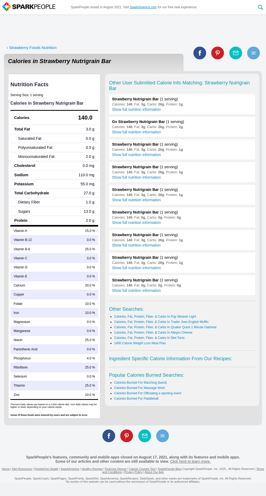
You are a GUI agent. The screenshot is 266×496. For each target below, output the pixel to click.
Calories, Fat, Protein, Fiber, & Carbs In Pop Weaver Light (155, 316)
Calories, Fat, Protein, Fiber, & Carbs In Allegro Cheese (153, 332)
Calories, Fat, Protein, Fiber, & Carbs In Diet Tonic (149, 338)
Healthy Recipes (92, 468)
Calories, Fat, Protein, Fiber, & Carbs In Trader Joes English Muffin (161, 322)
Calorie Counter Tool (142, 468)
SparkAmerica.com (143, 7)
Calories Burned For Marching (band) (140, 382)
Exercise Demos (115, 468)
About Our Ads (154, 472)
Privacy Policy (133, 472)
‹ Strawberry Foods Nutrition (32, 47)
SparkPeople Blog (169, 468)
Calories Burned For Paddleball (136, 398)
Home (6, 468)
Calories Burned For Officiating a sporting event (147, 393)
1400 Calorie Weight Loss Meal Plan (140, 343)
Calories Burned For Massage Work (139, 388)
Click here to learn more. (190, 461)
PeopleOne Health (46, 468)
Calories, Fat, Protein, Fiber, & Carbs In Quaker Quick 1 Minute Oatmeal (165, 327)
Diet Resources (22, 468)
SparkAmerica (70, 468)
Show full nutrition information (136, 109)
